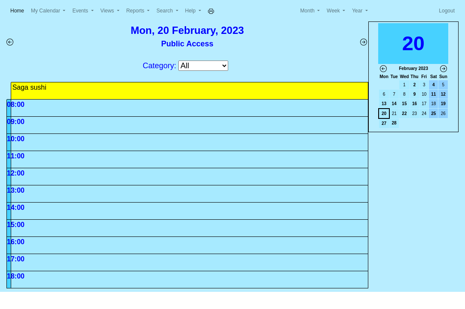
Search (165, 11)
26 (443, 113)
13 (384, 103)
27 (384, 123)
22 (404, 113)
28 (394, 123)
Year (358, 11)
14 (394, 103)
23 (414, 113)
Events (80, 11)
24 (424, 113)
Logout (447, 11)
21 (394, 113)
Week (334, 11)
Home (19, 10)
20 (384, 113)
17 (424, 103)
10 (424, 94)
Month (308, 11)
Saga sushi (29, 87)
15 (404, 103)
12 (443, 94)
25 (433, 113)
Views (108, 11)
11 (433, 94)
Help (191, 11)
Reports (136, 11)
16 (414, 103)
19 (443, 103)
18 (433, 103)
